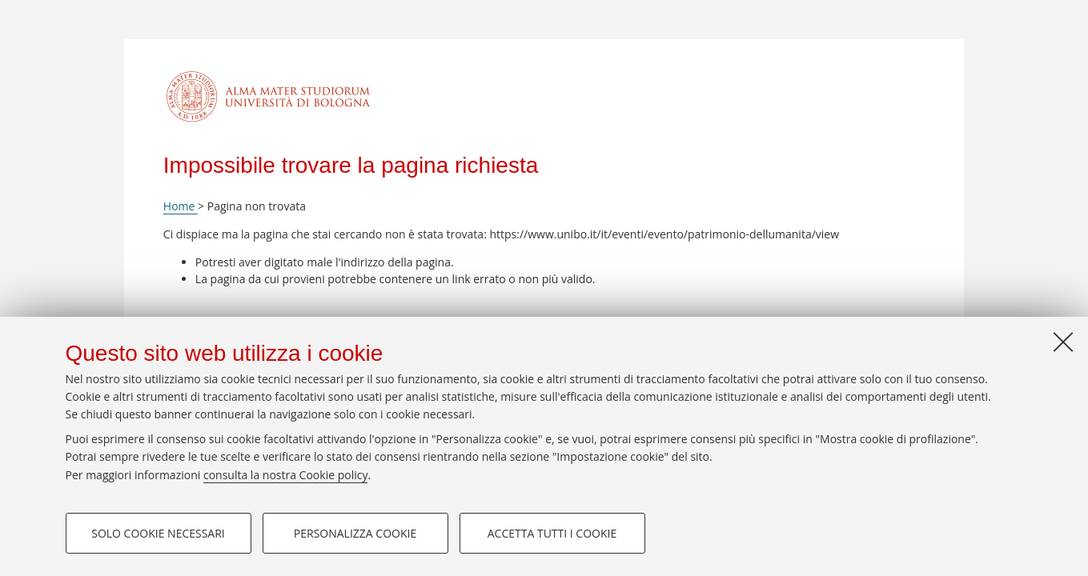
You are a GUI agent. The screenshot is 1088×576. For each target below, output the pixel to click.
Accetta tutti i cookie (552, 533)
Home (180, 206)
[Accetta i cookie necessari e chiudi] (1063, 341)
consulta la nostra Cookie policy (285, 474)
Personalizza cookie (355, 533)
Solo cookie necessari (158, 533)
